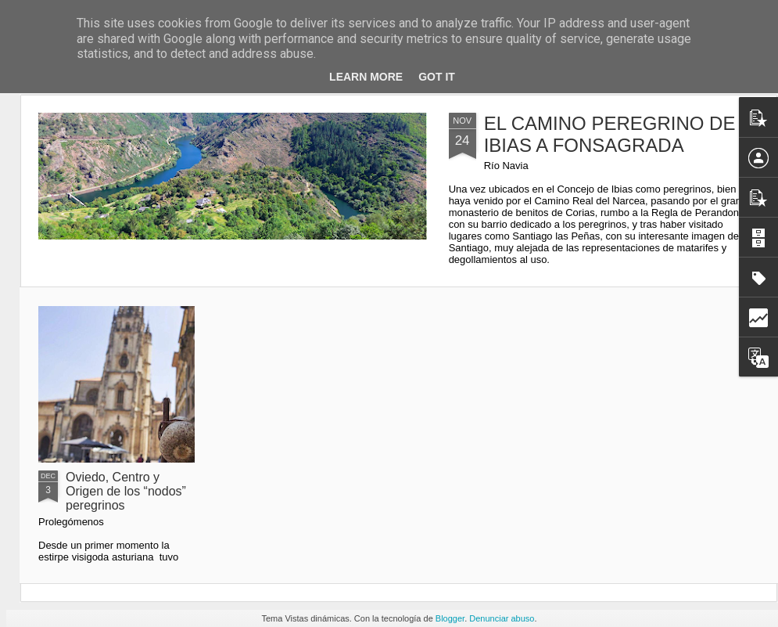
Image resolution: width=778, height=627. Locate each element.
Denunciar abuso (501, 618)
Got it (436, 76)
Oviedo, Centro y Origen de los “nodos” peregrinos (126, 491)
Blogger (450, 618)
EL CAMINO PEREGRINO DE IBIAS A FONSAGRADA (610, 134)
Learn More (366, 76)
